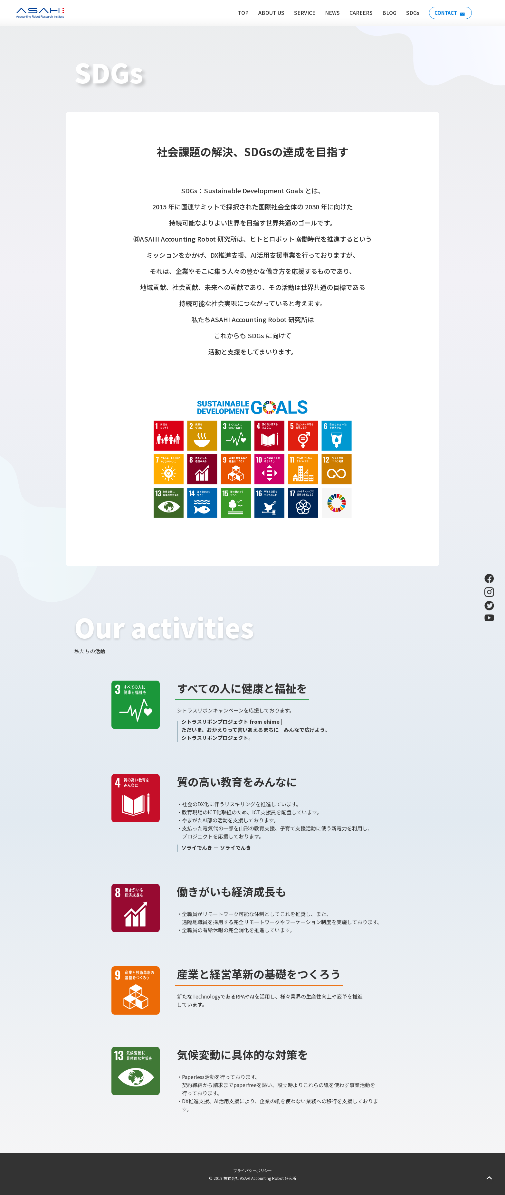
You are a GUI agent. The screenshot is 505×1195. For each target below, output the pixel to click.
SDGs (410, 12)
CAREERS (358, 12)
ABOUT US (269, 12)
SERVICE (302, 12)
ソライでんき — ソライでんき (216, 847)
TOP (241, 12)
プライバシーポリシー (252, 1170)
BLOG (387, 12)
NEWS (330, 12)
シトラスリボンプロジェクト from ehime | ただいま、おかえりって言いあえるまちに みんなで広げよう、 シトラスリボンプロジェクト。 (255, 729)
